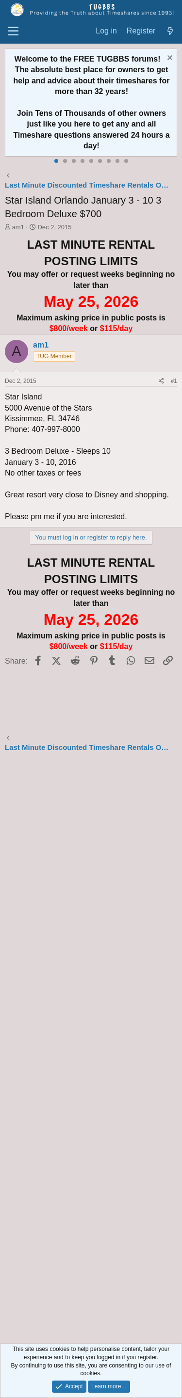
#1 (174, 381)
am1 (18, 227)
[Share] (161, 381)
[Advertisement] (91, 1049)
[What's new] (170, 31)
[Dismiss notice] (169, 59)
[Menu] (13, 31)
